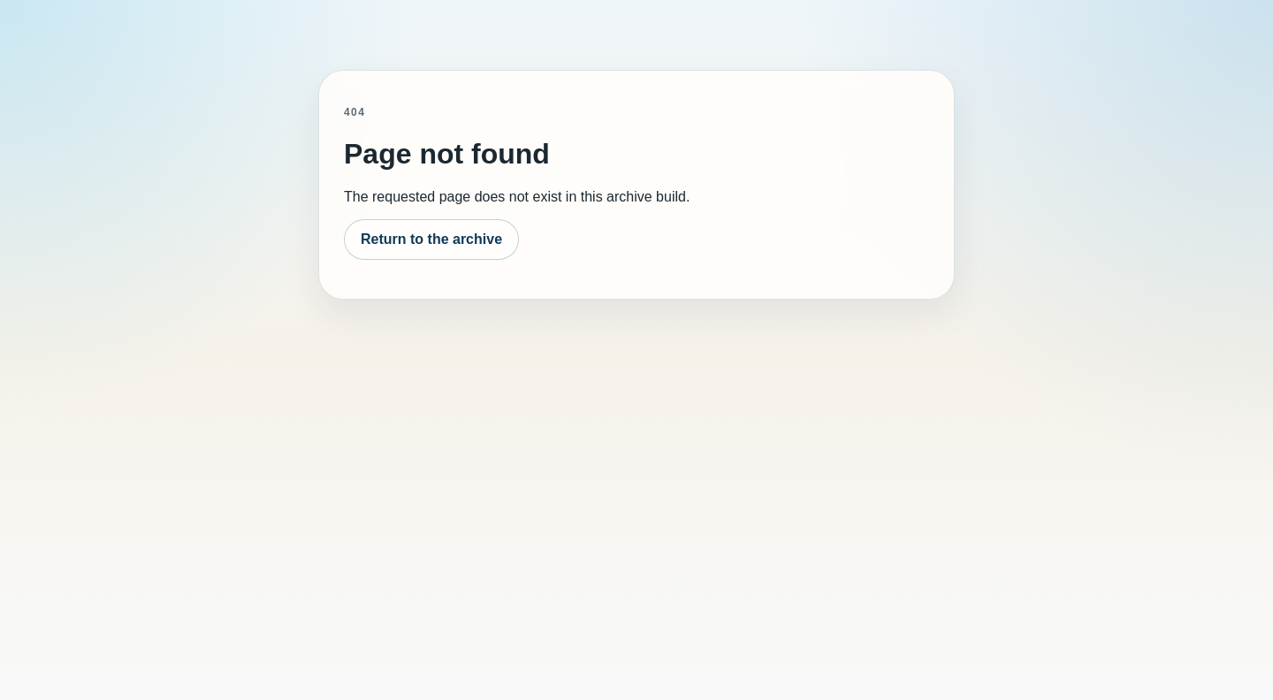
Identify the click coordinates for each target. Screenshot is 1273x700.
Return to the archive (431, 239)
